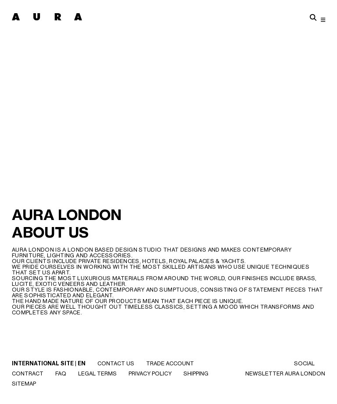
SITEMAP (24, 383)
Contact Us (115, 363)
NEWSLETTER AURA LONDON (285, 373)
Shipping (195, 373)
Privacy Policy (150, 373)
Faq (60, 373)
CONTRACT (27, 373)
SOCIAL (304, 363)
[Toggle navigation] (323, 19)
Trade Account (170, 363)
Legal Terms (97, 373)
